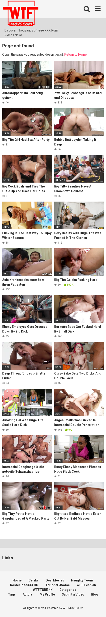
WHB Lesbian (86, 585)
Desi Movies (55, 580)
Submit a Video (73, 594)
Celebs (33, 580)
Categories (67, 590)
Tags (12, 594)
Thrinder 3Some (57, 585)
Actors (28, 594)
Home (17, 580)
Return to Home (75, 54)
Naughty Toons (82, 580)
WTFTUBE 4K (42, 590)
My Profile (47, 594)
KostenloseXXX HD (24, 585)
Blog (94, 594)
